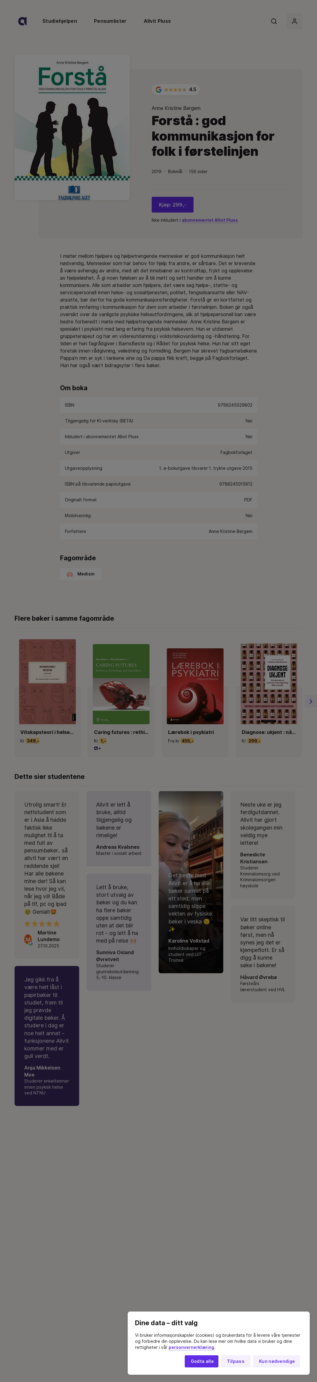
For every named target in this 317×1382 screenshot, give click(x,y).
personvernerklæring (191, 1347)
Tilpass (235, 1361)
